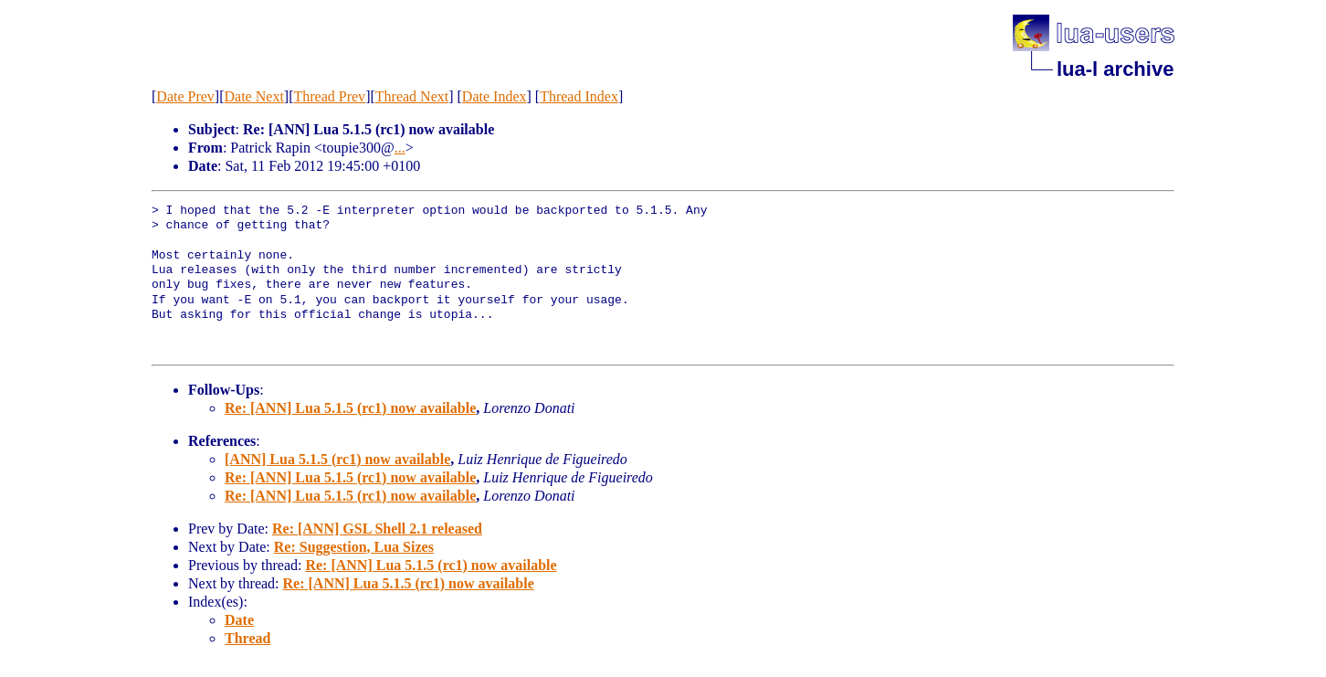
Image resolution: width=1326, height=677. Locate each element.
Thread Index (579, 96)
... (400, 147)
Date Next (254, 96)
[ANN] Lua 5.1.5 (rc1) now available (337, 459)
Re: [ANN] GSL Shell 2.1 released (377, 528)
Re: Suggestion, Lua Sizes (354, 547)
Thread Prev (329, 96)
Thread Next (411, 96)
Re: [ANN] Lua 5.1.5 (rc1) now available (350, 408)
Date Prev (185, 96)
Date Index (494, 96)
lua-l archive (1115, 69)
